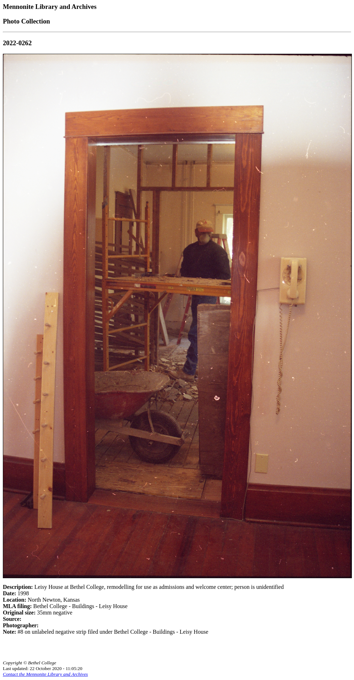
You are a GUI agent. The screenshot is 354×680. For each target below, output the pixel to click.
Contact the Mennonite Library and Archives (45, 674)
